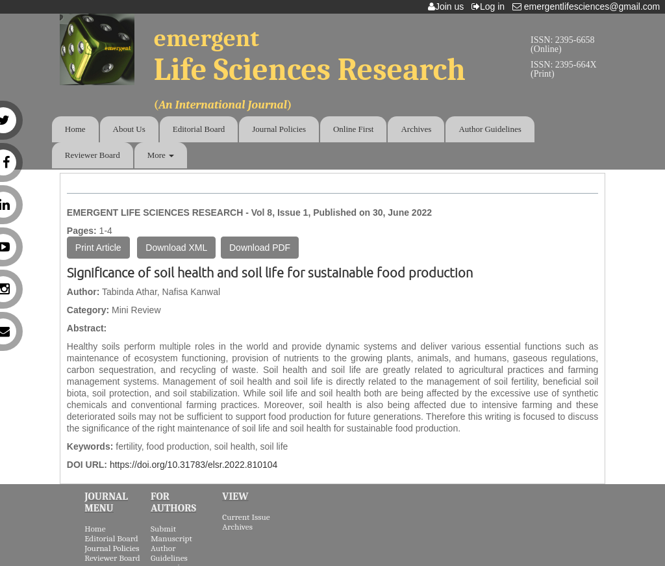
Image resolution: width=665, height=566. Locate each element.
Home (75, 129)
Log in (490, 6)
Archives (416, 129)
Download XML (176, 247)
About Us (129, 129)
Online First (353, 129)
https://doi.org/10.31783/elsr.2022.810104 (193, 464)
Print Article (98, 247)
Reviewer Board (92, 155)
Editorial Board (199, 129)
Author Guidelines (489, 129)
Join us (448, 6)
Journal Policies (279, 129)
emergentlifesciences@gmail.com (588, 6)
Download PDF (259, 247)
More (160, 155)
